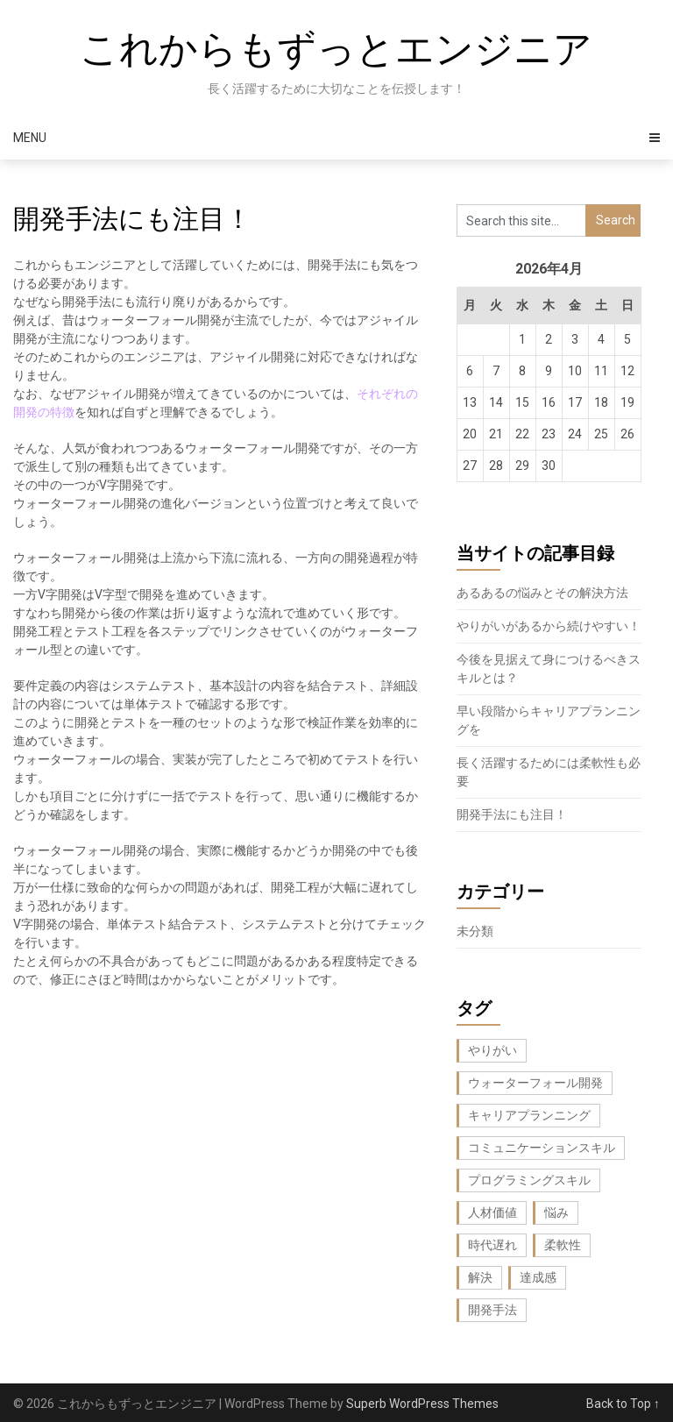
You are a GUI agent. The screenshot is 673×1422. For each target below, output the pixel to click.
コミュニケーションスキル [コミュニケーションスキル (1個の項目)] (541, 1148)
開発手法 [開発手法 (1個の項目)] (492, 1310)
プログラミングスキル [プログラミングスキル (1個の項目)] (529, 1180)
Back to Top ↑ (623, 1404)
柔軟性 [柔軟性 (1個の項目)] (562, 1245)
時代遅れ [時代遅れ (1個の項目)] (492, 1245)
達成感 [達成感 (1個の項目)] (538, 1277)
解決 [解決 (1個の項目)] (480, 1277)
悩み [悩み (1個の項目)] (556, 1212)
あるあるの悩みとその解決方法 (542, 593)
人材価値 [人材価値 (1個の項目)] (492, 1212)
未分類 (475, 931)
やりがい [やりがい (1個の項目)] (492, 1050)
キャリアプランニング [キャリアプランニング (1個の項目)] (529, 1115)
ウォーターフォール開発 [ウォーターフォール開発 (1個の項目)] (535, 1083)
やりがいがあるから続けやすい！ (549, 626)
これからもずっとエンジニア (336, 49)
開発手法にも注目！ (512, 814)
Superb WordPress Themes (422, 1404)
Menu (29, 138)
